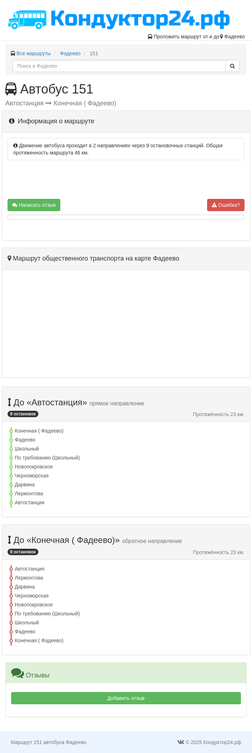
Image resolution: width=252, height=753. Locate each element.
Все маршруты (34, 53)
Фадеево (70, 53)
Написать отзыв (34, 205)
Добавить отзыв (126, 698)
